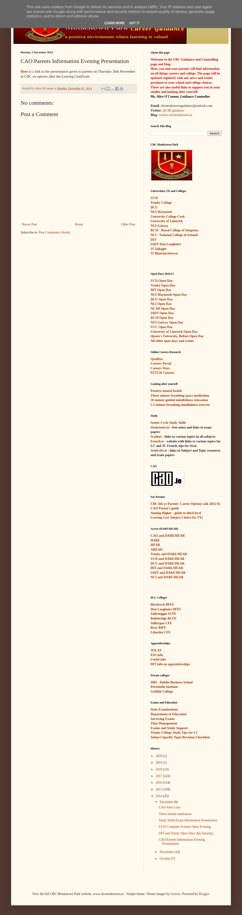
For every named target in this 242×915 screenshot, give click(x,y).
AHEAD (157, 549)
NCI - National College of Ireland (174, 235)
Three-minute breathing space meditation (180, 395)
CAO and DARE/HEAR (168, 535)
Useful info (158, 659)
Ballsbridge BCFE (163, 618)
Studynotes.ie (160, 427)
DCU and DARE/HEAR (168, 563)
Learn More (114, 23)
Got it (134, 23)
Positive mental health (166, 391)
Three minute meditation (175, 814)
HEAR (155, 545)
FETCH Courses (162, 372)
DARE (155, 540)
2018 (159, 769)
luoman (176, 894)
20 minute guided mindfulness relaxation (179, 400)
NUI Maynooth (161, 212)
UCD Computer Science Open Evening (185, 826)
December (167, 802)
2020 (159, 756)
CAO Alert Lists (170, 807)
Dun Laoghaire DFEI (166, 609)
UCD (154, 198)
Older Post (128, 224)
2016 (159, 782)
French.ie (157, 441)
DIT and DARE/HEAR (167, 568)
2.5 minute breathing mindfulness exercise (180, 405)
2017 (159, 776)
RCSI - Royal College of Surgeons (174, 230)
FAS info (157, 655)
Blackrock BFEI (162, 604)
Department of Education (168, 714)
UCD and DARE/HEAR (168, 559)
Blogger (204, 894)
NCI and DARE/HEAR (167, 577)
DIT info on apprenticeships (170, 664)
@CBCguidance (173, 110)
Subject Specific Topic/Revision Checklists (180, 737)
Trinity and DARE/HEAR (169, 554)
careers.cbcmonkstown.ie (175, 115)
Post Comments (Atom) (54, 232)
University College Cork (168, 216)
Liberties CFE (161, 632)
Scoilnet (156, 436)
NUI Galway (159, 226)
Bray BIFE (158, 627)
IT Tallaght (158, 249)
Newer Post (29, 224)
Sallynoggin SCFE (163, 614)
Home (79, 224)
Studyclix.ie (159, 450)
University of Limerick (167, 221)
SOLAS (156, 650)
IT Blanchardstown (164, 253)
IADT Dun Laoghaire (166, 244)
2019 (159, 762)
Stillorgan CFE (161, 623)
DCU (154, 207)
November (167, 852)
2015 (159, 789)
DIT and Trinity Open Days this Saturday (186, 833)
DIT (153, 239)
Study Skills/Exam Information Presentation (188, 820)
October (165, 858)
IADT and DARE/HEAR (168, 572)
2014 (159, 796)
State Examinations (164, 709)
